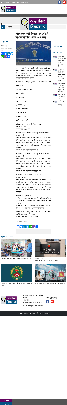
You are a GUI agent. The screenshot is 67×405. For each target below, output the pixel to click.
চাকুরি (9, 27)
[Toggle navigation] (3, 15)
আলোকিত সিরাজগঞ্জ (29, 313)
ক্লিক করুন (32, 214)
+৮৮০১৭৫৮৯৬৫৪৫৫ (29, 300)
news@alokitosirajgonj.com (32, 302)
